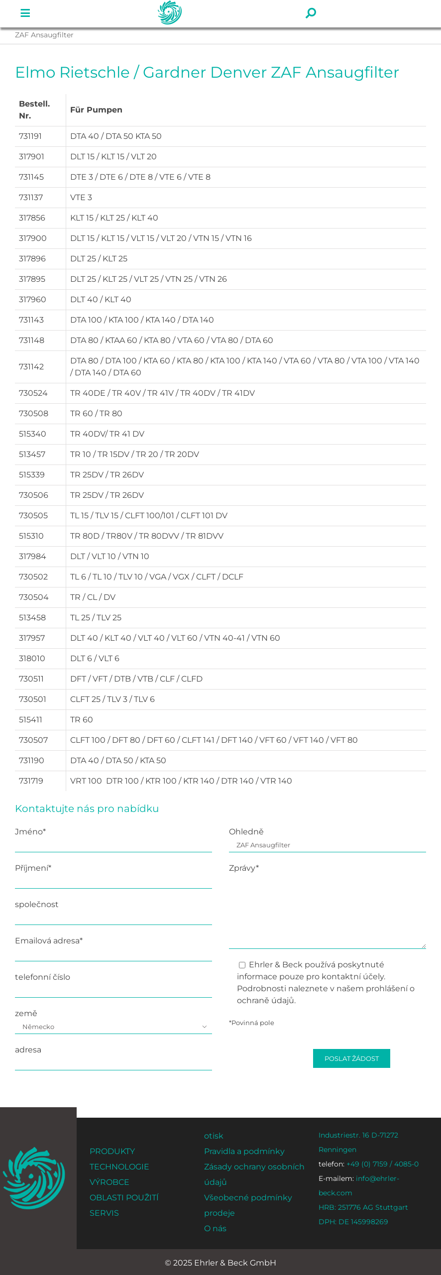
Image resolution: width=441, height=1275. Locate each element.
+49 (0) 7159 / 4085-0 (369, 1163)
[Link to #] (25, 13)
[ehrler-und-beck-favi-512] (33, 1150)
